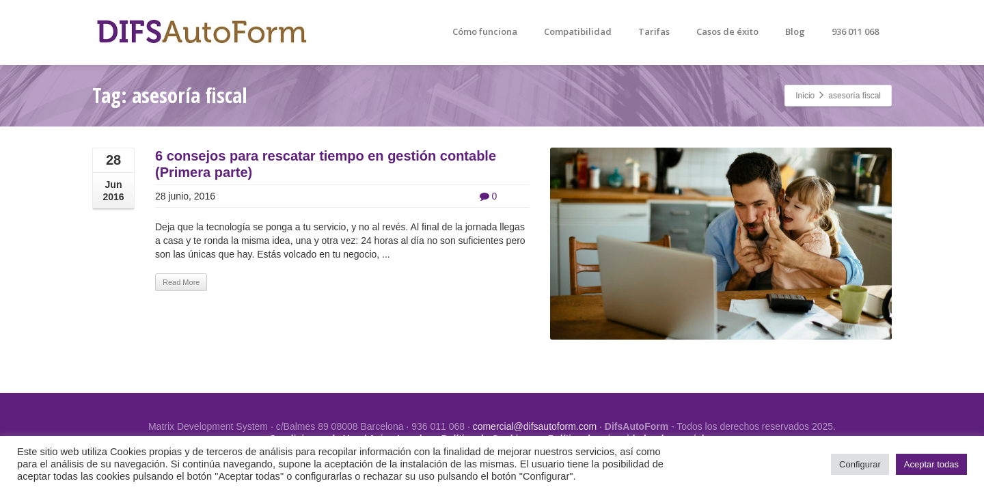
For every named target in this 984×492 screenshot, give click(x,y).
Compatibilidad (578, 31)
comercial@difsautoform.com (535, 426)
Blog (795, 31)
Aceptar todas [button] (931, 464)
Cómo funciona (484, 31)
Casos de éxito (727, 31)
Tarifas (654, 31)
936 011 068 (855, 31)
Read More (181, 282)
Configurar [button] (860, 464)
